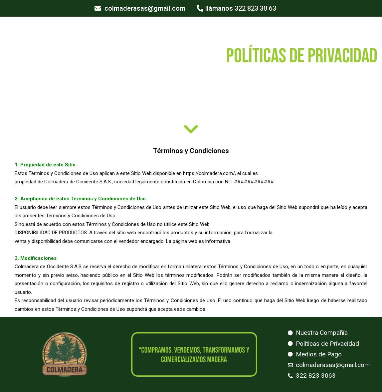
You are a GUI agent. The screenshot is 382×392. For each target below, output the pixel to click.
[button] (140, 8)
